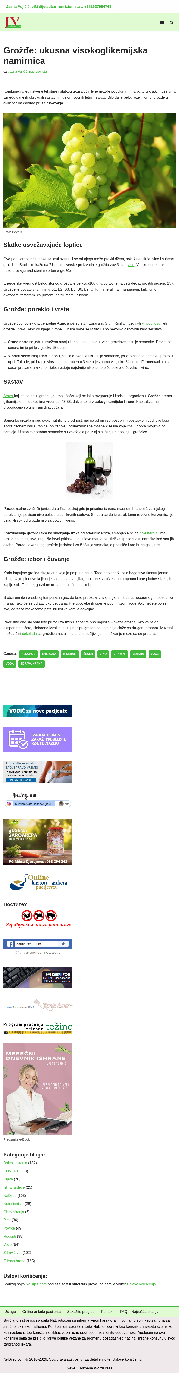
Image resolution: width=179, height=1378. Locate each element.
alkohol (28, 657)
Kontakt (107, 1317)
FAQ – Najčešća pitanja (140, 1317)
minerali (70, 657)
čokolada (30, 637)
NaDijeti (9, 1200)
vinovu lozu (152, 324)
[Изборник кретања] (162, 22)
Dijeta (8, 1183)
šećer (88, 657)
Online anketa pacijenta (41, 1317)
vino (132, 265)
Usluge (10, 1317)
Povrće (9, 1233)
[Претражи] (171, 22)
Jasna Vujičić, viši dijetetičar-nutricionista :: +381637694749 (58, 7)
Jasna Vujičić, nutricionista (27, 71)
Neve (71, 1373)
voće (155, 657)
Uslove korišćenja (142, 1289)
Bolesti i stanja (15, 1167)
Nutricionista (13, 1208)
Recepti (9, 1241)
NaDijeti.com (36, 1289)
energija (49, 657)
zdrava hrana (32, 667)
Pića (7, 1225)
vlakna (138, 657)
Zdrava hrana (14, 1266)
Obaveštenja (13, 1216)
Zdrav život (12, 1257)
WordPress (103, 1373)
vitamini (120, 657)
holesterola (149, 535)
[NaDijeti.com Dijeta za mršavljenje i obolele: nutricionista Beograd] (12, 22)
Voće (7, 1249)
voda (10, 667)
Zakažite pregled (81, 1317)
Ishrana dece (14, 1191)
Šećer (8, 397)
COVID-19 (12, 1175)
